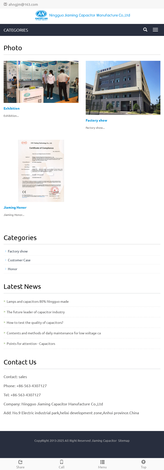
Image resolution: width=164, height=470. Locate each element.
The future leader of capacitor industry (36, 312)
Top (143, 463)
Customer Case (19, 260)
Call (61, 463)
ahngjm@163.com (23, 4)
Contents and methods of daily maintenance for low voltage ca (54, 333)
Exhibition (12, 108)
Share (20, 463)
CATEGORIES (16, 29)
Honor (12, 269)
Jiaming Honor (15, 207)
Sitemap (124, 440)
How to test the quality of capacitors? (35, 322)
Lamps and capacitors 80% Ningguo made (38, 301)
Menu (102, 463)
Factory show (96, 120)
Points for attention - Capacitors (31, 343)
